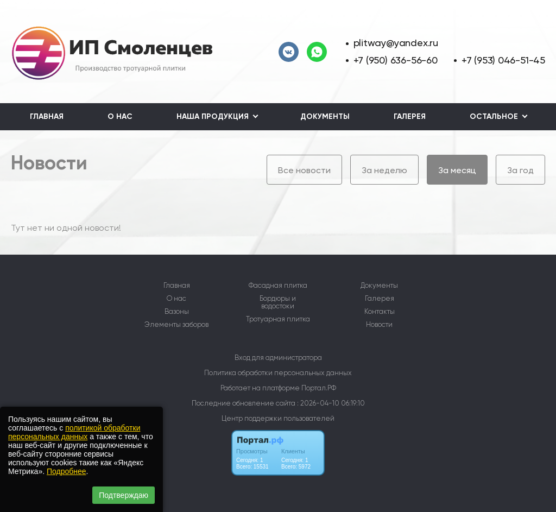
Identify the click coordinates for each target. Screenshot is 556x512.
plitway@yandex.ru (395, 42)
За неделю (384, 170)
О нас (120, 116)
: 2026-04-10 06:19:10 (331, 403)
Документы (325, 116)
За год (520, 170)
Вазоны (177, 311)
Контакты (379, 311)
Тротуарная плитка (278, 319)
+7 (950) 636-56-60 (395, 60)
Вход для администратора (278, 357)
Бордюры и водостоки (278, 302)
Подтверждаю (123, 495)
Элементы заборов (176, 324)
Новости (379, 324)
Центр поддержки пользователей (278, 418)
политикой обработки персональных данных (74, 432)
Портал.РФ (318, 388)
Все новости (304, 170)
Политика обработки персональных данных (278, 373)
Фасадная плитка (278, 285)
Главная (47, 116)
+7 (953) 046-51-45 (503, 60)
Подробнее (66, 471)
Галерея (410, 116)
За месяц (457, 170)
